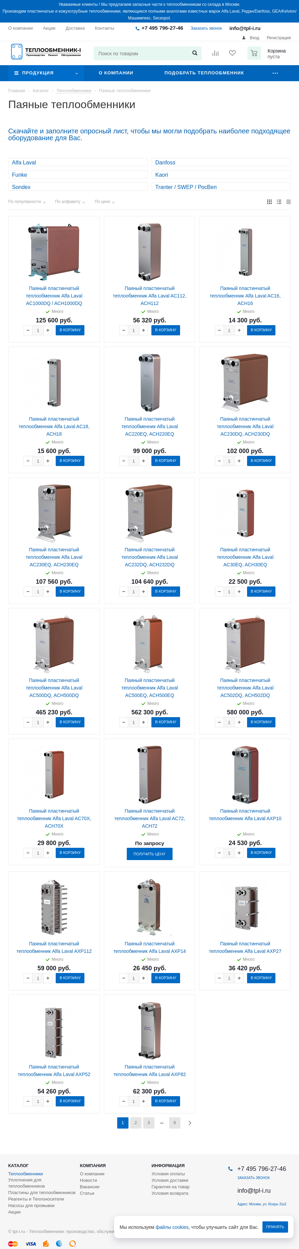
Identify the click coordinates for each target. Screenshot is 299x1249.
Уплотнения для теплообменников (26, 1183)
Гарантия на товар (170, 1186)
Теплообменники (25, 1173)
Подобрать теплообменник (204, 72)
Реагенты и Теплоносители (36, 1199)
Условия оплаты (168, 1173)
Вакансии (89, 1186)
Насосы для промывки (31, 1205)
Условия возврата (169, 1193)
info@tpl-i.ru (244, 28)
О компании (116, 72)
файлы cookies (172, 1227)
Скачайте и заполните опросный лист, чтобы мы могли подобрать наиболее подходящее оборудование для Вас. (149, 134)
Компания (93, 1165)
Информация (168, 1165)
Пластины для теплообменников (42, 1192)
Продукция (38, 72)
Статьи (87, 1193)
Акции (14, 1212)
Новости (88, 1180)
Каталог (18, 1165)
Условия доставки (169, 1180)
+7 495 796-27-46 (162, 28)
